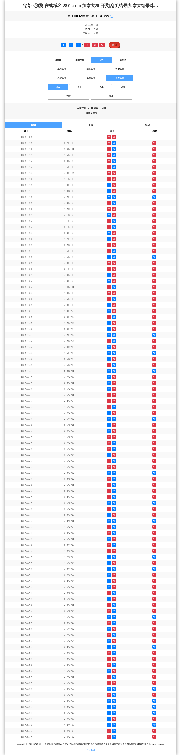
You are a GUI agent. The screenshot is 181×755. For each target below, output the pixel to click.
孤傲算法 (119, 78)
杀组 (80, 87)
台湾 (101, 60)
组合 (58, 87)
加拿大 (58, 60)
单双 (123, 87)
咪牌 (114, 44)
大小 (101, 87)
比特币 (123, 60)
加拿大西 (79, 60)
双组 (111, 96)
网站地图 (90, 749)
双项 (68, 96)
